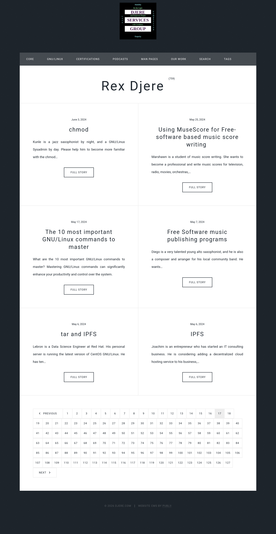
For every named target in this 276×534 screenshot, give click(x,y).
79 (190, 443)
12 (172, 413)
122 (180, 462)
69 (94, 443)
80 (199, 443)
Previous (50, 413)
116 (123, 462)
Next (42, 472)
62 (237, 433)
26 (104, 423)
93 (113, 452)
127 (227, 462)
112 (85, 462)
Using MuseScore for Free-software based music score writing (197, 137)
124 (199, 462)
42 (47, 433)
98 (161, 452)
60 (218, 433)
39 (228, 423)
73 (132, 443)
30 (142, 423)
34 (180, 423)
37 (209, 423)
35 (190, 423)
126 (218, 462)
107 (37, 462)
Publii (166, 505)
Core (30, 59)
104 (218, 452)
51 (132, 433)
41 (37, 433)
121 (170, 462)
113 (94, 462)
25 (94, 423)
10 (153, 413)
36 (199, 423)
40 (237, 423)
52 (142, 433)
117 (132, 462)
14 (191, 413)
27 (113, 423)
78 (180, 443)
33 (170, 423)
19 (37, 423)
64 (47, 443)
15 (200, 413)
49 (113, 433)
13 (181, 413)
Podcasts (120, 59)
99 (170, 452)
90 (85, 452)
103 (208, 452)
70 (104, 443)
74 (142, 443)
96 (142, 452)
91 (94, 452)
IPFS (197, 334)
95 (132, 452)
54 (161, 433)
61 (228, 433)
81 (209, 443)
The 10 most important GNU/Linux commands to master (78, 239)
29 (132, 423)
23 (75, 423)
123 (189, 462)
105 (227, 452)
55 (170, 433)
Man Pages (149, 59)
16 (210, 413)
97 (151, 452)
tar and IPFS (79, 334)
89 (75, 452)
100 (180, 452)
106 (237, 452)
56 (180, 433)
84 (237, 443)
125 (208, 462)
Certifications (88, 59)
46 (85, 433)
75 (151, 443)
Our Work (178, 59)
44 (66, 433)
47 (94, 433)
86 (47, 452)
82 (218, 443)
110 (66, 462)
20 (47, 423)
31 (151, 423)
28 (123, 423)
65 (56, 443)
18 (229, 413)
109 (56, 462)
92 (104, 452)
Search (205, 59)
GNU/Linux (55, 59)
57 (190, 433)
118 (142, 462)
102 (199, 452)
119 (151, 462)
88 (66, 452)
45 (75, 433)
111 (75, 462)
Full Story (79, 172)
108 (47, 462)
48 (104, 433)
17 (219, 413)
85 (37, 452)
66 (66, 443)
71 (113, 443)
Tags (227, 59)
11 (162, 413)
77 (170, 443)
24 (85, 423)
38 (218, 423)
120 (161, 462)
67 (75, 443)
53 (151, 433)
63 (37, 443)
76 (161, 443)
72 (123, 443)
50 (123, 433)
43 (56, 433)
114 (104, 462)
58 (199, 433)
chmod (79, 129)
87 (56, 452)
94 (123, 452)
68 (85, 443)
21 (56, 423)
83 (228, 443)
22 (66, 423)
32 (161, 423)
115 (113, 462)
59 (209, 433)
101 (189, 452)
